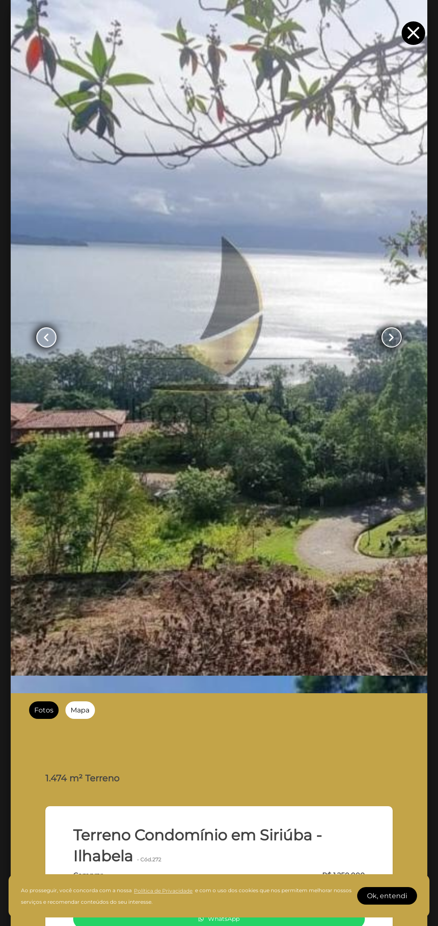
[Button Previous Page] (46, 337)
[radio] (43, 710)
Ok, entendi (387, 896)
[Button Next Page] (392, 337)
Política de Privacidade (163, 890)
